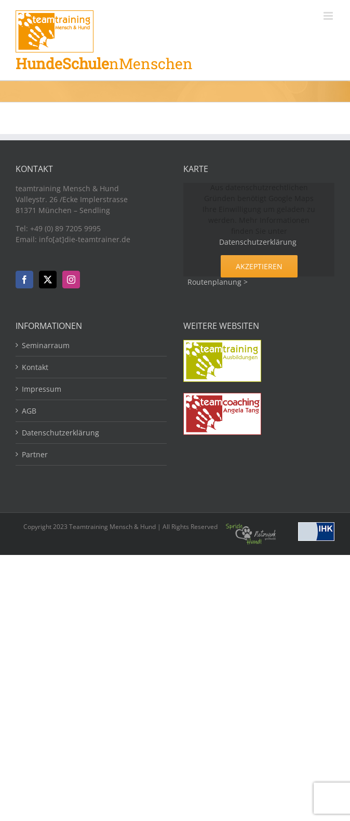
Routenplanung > (217, 282)
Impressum (41, 389)
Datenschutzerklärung (258, 242)
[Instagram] (71, 279)
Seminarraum (46, 345)
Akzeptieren (259, 266)
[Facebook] (24, 279)
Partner (35, 454)
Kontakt (35, 367)
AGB (29, 411)
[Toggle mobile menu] (329, 15)
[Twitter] (48, 279)
